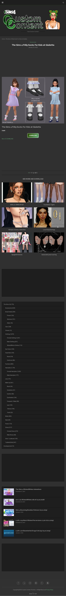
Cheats (8, 330)
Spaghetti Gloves (17, 254)
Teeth (10, 412)
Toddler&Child (10, 442)
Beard (10, 356)
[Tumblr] (41, 583)
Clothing (9, 334)
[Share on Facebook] (31, 172)
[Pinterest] (30, 583)
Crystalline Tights (49, 204)
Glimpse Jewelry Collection (17, 229)
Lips (9, 405)
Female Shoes (12, 431)
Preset (10, 315)
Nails (7, 420)
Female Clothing (13, 338)
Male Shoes (11, 435)
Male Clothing (12, 341)
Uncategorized (9, 446)
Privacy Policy (49, 589)
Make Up (9, 382)
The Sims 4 (9, 304)
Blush (10, 386)
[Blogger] (47, 583)
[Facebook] (18, 583)
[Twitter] (24, 583)
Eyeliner (10, 394)
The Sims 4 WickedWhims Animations (29, 489)
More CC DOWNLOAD (7, 139)
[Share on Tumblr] (36, 172)
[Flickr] (36, 583)
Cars (8, 326)
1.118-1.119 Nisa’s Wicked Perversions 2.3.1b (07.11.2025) (35, 520)
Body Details (10, 311)
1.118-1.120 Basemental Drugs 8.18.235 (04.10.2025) (33, 531)
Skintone (11, 319)
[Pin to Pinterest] (35, 172)
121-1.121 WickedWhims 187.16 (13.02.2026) (30, 499)
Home (3, 39)
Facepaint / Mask (13, 401)
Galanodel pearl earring (49, 254)
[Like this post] (30, 172)
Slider (10, 323)
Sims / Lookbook (11, 438)
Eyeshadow (11, 397)
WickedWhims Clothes (14, 345)
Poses (8, 423)
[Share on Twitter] (33, 173)
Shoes (8, 427)
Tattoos (10, 409)
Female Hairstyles (14, 371)
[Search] (63, 2)
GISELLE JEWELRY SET (17, 204)
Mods (8, 416)
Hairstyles (10, 367)
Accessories (10, 308)
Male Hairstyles (12, 375)
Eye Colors (9, 349)
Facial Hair (9, 353)
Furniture (9, 364)
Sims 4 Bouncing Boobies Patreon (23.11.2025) (31, 510)
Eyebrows (11, 360)
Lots (8, 379)
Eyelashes (11, 390)
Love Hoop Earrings (49, 229)
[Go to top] (33, 594)
